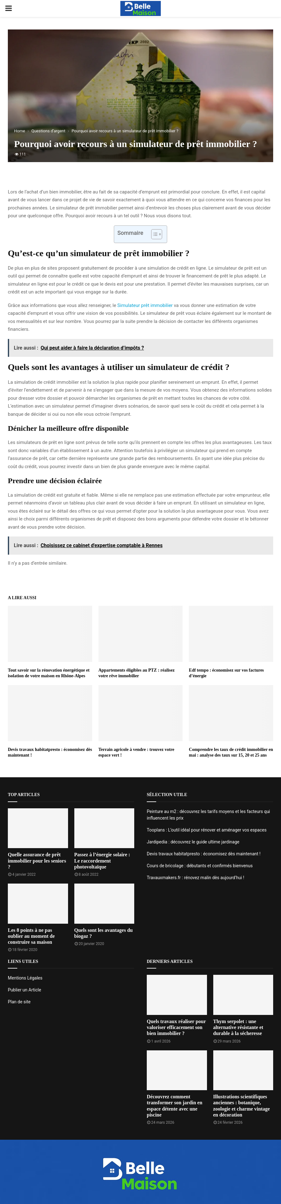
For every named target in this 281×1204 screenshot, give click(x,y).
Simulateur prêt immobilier (145, 305)
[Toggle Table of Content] (153, 234)
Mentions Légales (25, 977)
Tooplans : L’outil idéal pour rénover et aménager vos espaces (207, 829)
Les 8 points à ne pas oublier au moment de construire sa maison (31, 936)
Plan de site (19, 1001)
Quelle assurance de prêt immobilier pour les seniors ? (37, 860)
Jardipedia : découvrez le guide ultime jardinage (193, 841)
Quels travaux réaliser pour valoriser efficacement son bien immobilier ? (176, 1027)
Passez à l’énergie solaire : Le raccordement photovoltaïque (102, 860)
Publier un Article (24, 989)
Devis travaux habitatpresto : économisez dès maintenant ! (204, 853)
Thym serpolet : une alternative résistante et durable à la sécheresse (238, 1027)
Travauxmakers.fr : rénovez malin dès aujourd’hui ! (195, 877)
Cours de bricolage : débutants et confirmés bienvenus (200, 865)
